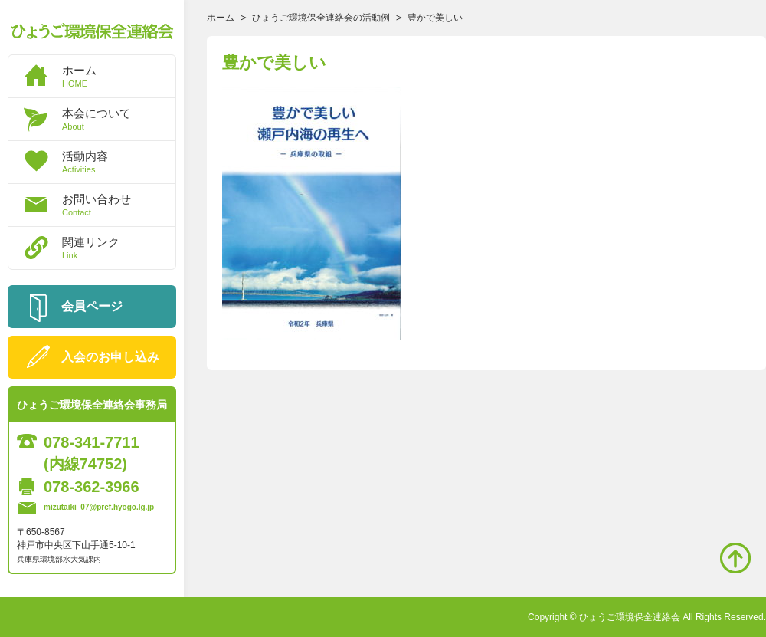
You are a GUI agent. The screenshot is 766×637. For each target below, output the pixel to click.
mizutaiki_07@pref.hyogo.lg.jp (99, 507)
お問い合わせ (118, 204)
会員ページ (92, 306)
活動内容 (118, 161)
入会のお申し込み (110, 356)
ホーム (118, 76)
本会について (118, 119)
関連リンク (118, 247)
